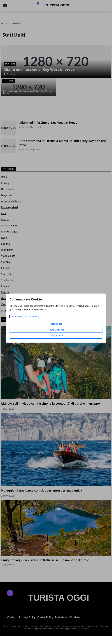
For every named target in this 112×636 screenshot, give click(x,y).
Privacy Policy (32, 316)
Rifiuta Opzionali (56, 329)
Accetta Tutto (56, 335)
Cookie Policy (16, 316)
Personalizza (56, 323)
